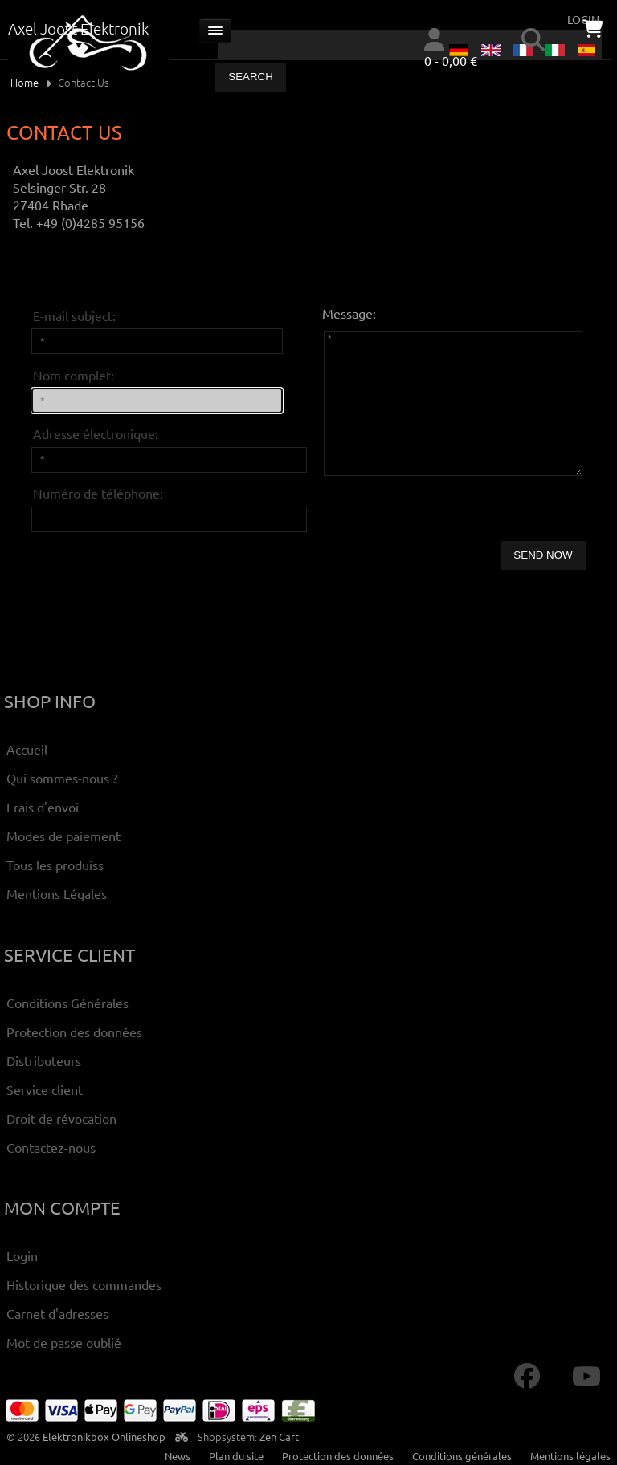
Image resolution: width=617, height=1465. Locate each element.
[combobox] (410, 45)
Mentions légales (570, 1456)
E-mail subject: (74, 315)
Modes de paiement (63, 836)
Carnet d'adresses (57, 1313)
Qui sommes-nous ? (61, 778)
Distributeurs (43, 1060)
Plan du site (236, 1456)
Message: (349, 313)
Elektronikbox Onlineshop (104, 1436)
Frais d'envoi (42, 807)
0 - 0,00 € (450, 60)
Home (24, 82)
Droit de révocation (61, 1118)
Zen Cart (279, 1436)
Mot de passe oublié (63, 1342)
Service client (44, 1089)
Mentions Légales (56, 893)
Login (22, 1255)
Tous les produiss (55, 865)
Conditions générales (462, 1456)
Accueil (26, 749)
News (177, 1456)
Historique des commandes (83, 1284)
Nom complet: (73, 375)
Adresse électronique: (95, 433)
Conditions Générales (67, 1003)
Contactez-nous (51, 1147)
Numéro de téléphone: (98, 493)
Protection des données (74, 1031)
